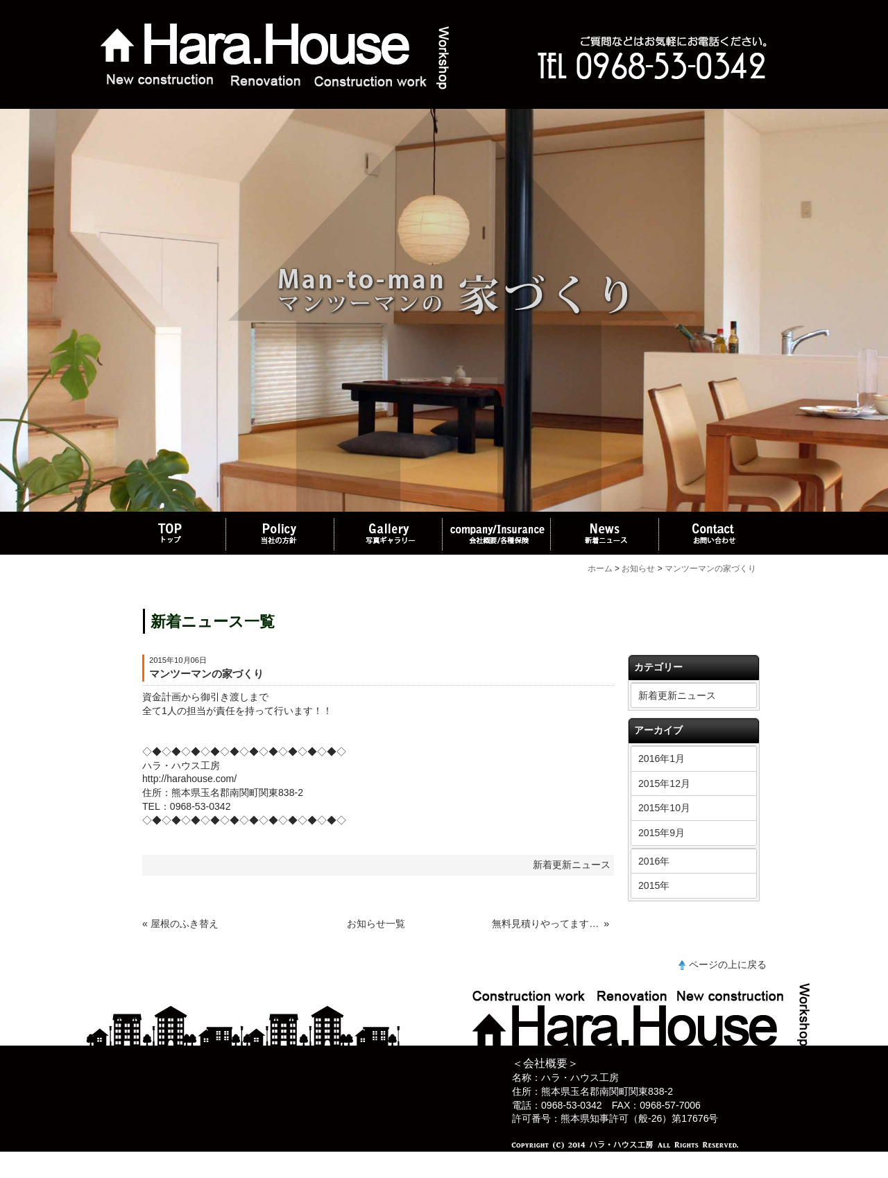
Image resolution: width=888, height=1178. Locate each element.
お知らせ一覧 (376, 923)
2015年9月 (661, 832)
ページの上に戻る (728, 964)
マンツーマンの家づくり (710, 568)
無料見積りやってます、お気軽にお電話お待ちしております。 (546, 923)
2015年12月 (664, 783)
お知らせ (638, 568)
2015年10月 (664, 807)
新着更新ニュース (677, 695)
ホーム (600, 568)
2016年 (653, 861)
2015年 (653, 885)
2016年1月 (661, 758)
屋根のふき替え (185, 923)
